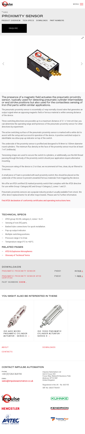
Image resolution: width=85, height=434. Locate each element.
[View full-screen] (82, 38)
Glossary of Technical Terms (17, 255)
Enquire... (14, 28)
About (5, 347)
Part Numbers (57, 20)
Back (5, 12)
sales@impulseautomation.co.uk (17, 381)
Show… (23, 284)
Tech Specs (28, 20)
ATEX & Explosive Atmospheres (18, 251)
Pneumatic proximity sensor (18, 273)
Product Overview (11, 20)
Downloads (42, 20)
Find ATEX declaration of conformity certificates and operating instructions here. (36, 200)
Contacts (7, 352)
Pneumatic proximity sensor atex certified (21, 279)
